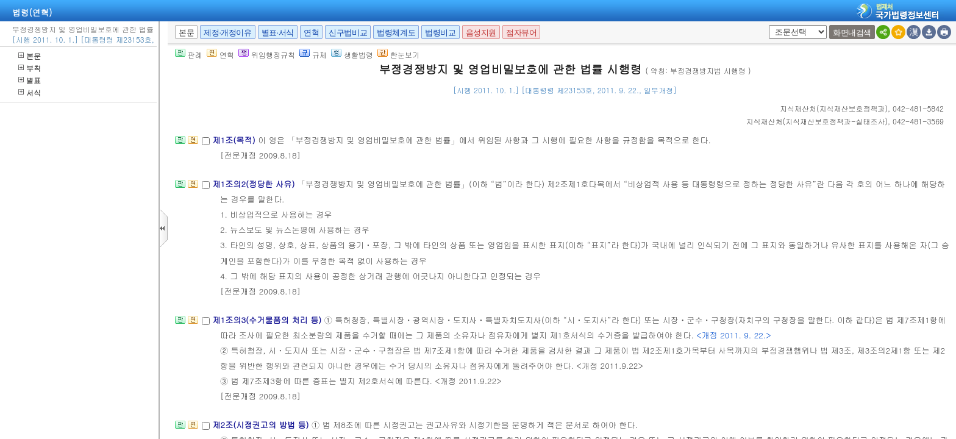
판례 (188, 54)
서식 (29, 92)
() (834, 108)
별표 (29, 80)
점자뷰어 (521, 32)
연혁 (311, 32)
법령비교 (440, 32)
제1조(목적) (235, 140)
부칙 (29, 68)
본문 (29, 56)
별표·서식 (278, 32)
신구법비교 (348, 32)
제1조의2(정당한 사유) (254, 184)
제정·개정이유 (227, 32)
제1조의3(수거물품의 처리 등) (268, 320)
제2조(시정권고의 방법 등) (262, 424)
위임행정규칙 (266, 54)
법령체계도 (396, 32)
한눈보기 (398, 54)
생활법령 (352, 54)
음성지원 (481, 32)
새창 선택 (767, 25)
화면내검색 (852, 32)
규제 (313, 54)
